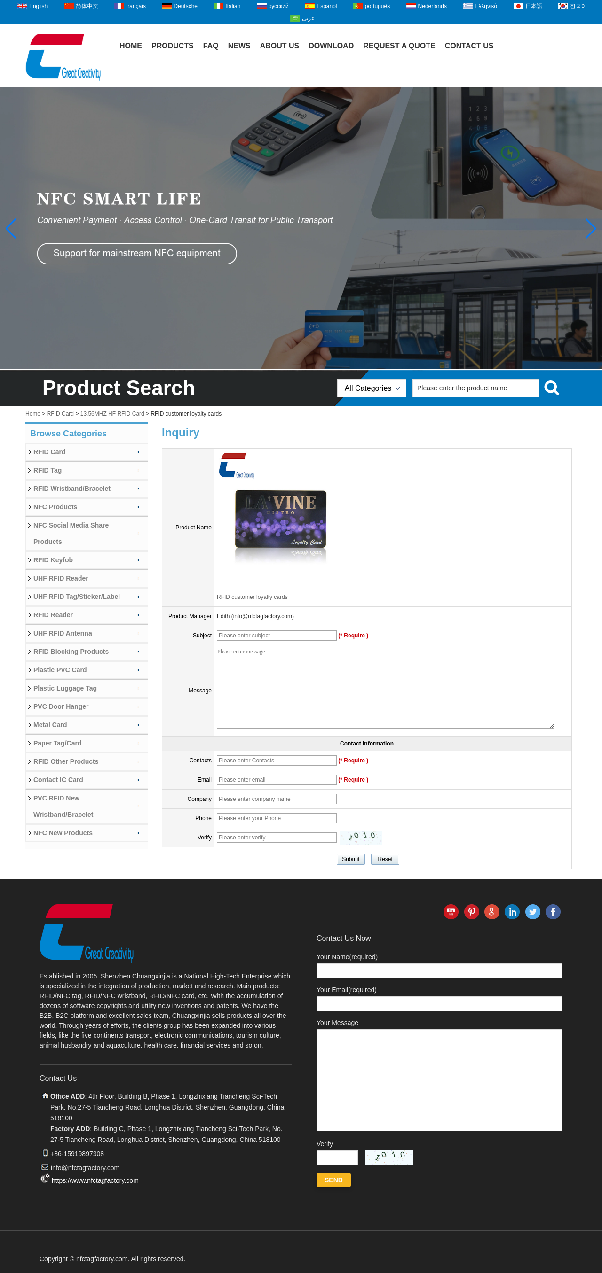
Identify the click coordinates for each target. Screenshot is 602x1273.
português (377, 6)
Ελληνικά (486, 6)
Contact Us (469, 46)
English (38, 6)
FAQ (211, 46)
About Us (280, 46)
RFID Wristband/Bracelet (72, 488)
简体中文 (87, 6)
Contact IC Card (58, 780)
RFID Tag (47, 470)
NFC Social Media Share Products (71, 533)
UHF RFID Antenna (62, 633)
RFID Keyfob (53, 560)
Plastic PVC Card (60, 670)
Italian (232, 6)
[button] (591, 228)
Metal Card (50, 725)
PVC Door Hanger (60, 706)
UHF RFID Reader (60, 578)
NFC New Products (63, 833)
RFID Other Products (65, 761)
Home (130, 46)
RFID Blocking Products (71, 651)
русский (279, 6)
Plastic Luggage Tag (65, 688)
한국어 (578, 6)
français (136, 6)
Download (331, 46)
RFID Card (60, 414)
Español (327, 6)
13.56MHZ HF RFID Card (112, 414)
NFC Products (55, 507)
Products (172, 46)
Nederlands (432, 6)
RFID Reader (53, 615)
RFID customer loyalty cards (252, 597)
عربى (308, 18)
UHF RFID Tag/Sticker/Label (76, 596)
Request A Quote (399, 46)
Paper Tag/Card (57, 743)
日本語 (533, 6)
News (239, 46)
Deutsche (186, 6)
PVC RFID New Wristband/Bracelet (63, 806)
